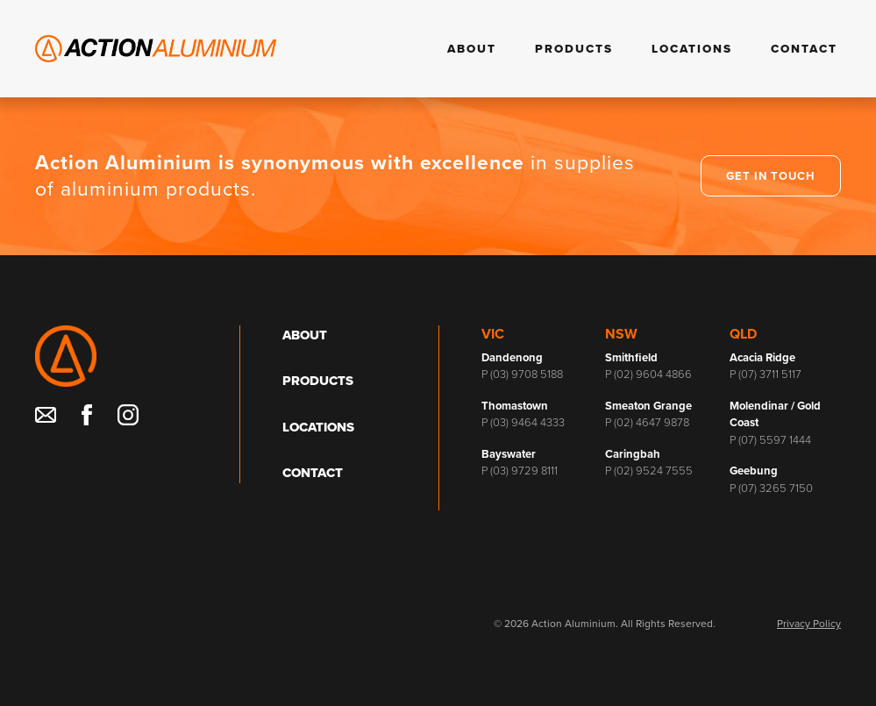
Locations (692, 49)
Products (574, 49)
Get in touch (770, 176)
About (471, 49)
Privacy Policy (809, 623)
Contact (804, 49)
